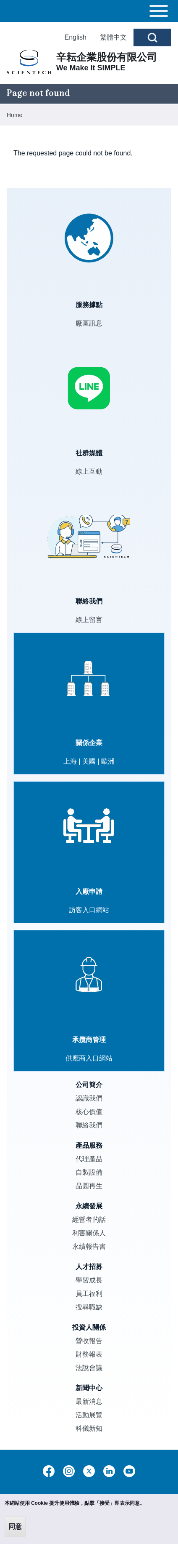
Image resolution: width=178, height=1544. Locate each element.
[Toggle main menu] (89, 11)
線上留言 (89, 619)
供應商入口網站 (89, 1058)
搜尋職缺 (89, 1307)
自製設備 (89, 1172)
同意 (15, 1526)
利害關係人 (89, 1233)
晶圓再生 (89, 1185)
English (75, 37)
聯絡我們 (89, 1125)
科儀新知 (89, 1428)
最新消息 (89, 1401)
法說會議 (89, 1367)
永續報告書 (89, 1246)
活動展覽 (89, 1414)
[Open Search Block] (152, 37)
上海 (70, 761)
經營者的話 (89, 1219)
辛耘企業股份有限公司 (106, 57)
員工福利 (89, 1293)
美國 (89, 761)
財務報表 (89, 1354)
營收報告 (89, 1340)
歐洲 (108, 761)
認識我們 (89, 1098)
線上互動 (89, 471)
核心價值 (89, 1111)
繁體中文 (113, 37)
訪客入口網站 (89, 910)
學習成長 (89, 1280)
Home (14, 115)
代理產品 (89, 1158)
